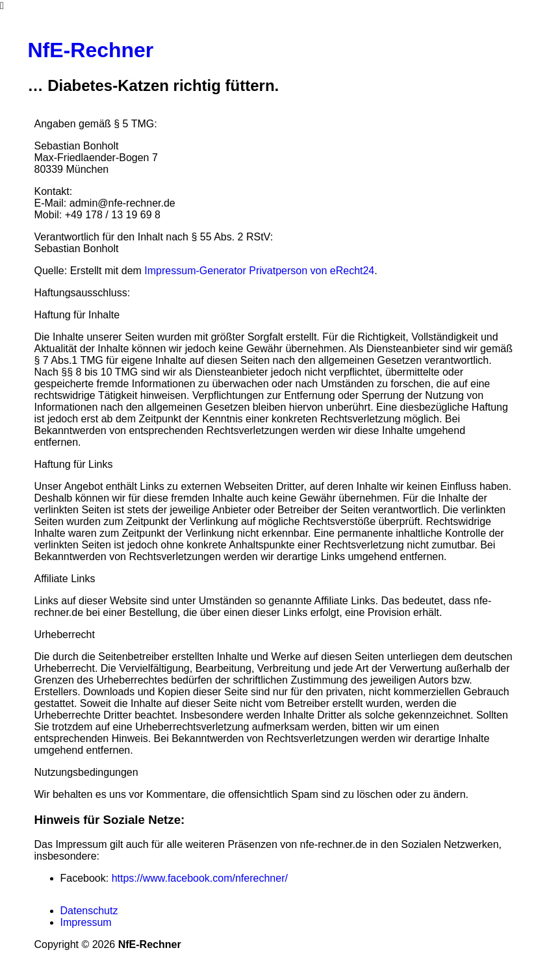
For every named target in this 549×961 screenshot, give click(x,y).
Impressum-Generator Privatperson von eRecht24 (259, 270)
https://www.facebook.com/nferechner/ (200, 878)
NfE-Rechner (91, 50)
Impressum (86, 922)
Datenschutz (89, 910)
